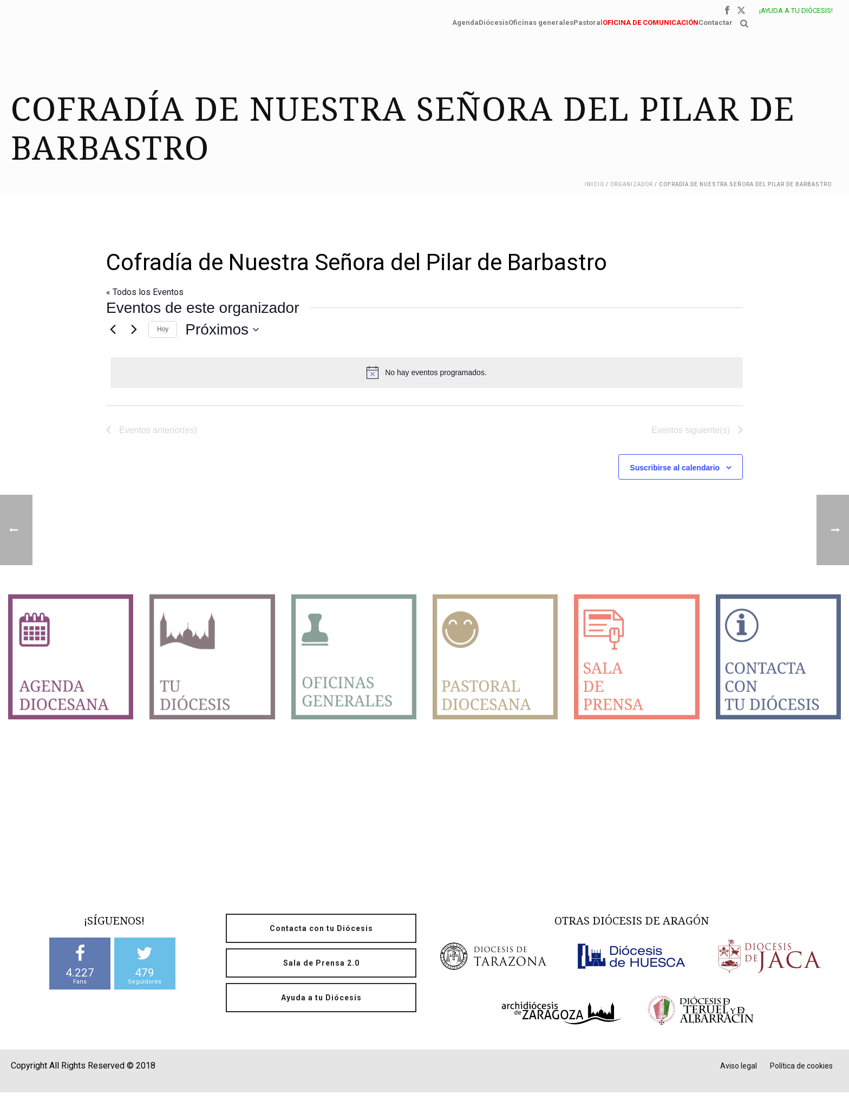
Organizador (631, 184)
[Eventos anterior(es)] (112, 329)
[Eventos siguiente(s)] (133, 329)
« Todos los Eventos (145, 292)
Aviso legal (738, 1066)
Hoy (162, 329)
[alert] (426, 372)
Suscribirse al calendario (675, 467)
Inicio (594, 184)
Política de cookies (801, 1066)
